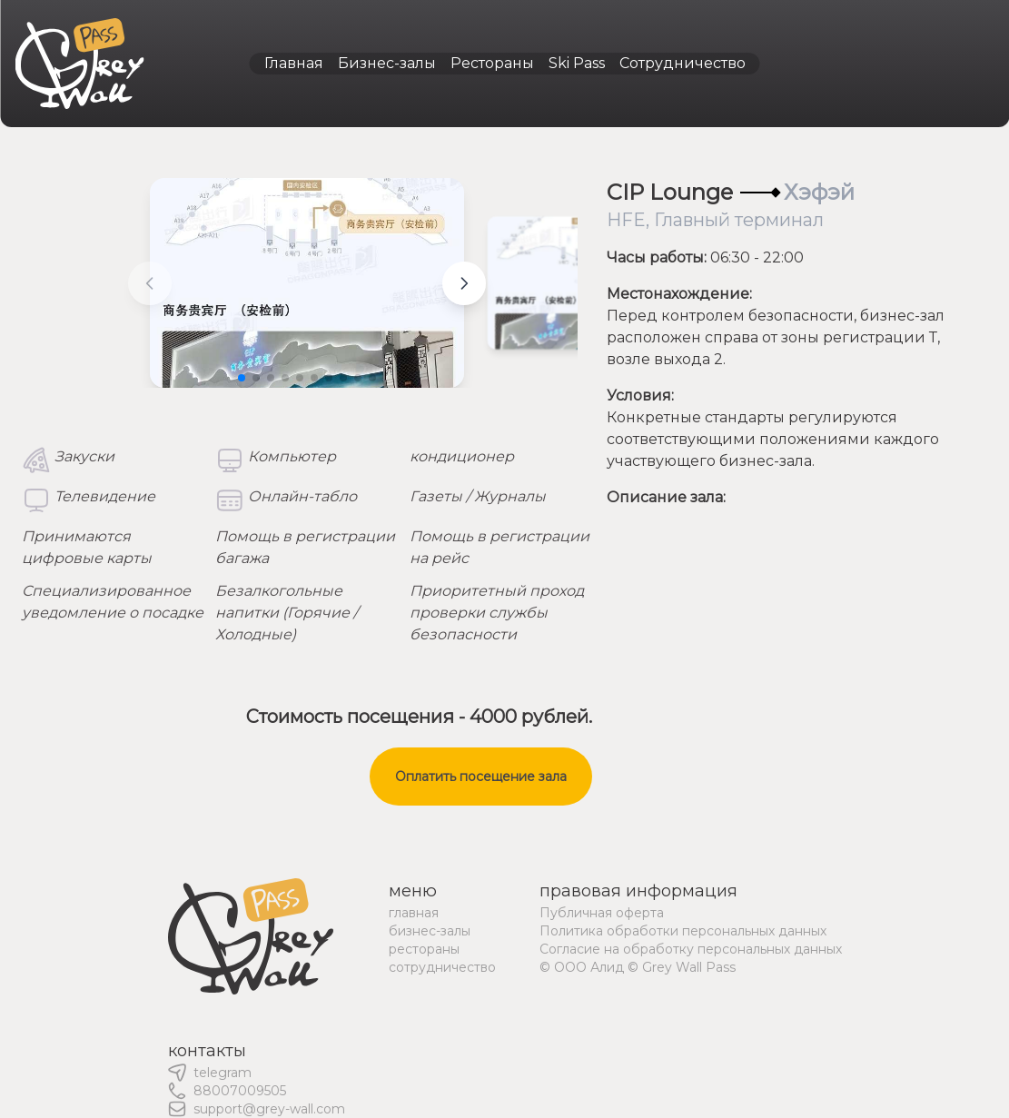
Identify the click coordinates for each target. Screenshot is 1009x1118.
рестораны (424, 949)
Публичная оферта (601, 913)
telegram (222, 1072)
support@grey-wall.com (269, 1109)
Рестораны (492, 63)
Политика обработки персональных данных (682, 931)
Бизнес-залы (387, 63)
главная (414, 913)
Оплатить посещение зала (481, 776)
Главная (293, 63)
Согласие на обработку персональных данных (690, 949)
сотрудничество (442, 967)
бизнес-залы (429, 931)
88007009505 (239, 1091)
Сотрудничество (682, 63)
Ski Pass (577, 63)
